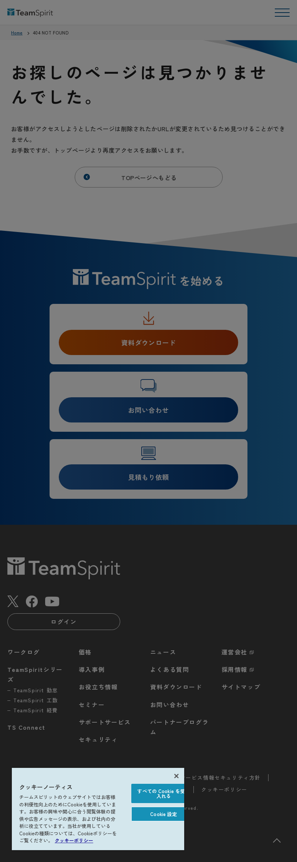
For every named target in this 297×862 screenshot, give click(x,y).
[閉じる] (176, 776)
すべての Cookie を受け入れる (163, 793)
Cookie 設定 (163, 814)
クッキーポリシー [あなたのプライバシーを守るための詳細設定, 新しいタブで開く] (74, 840)
